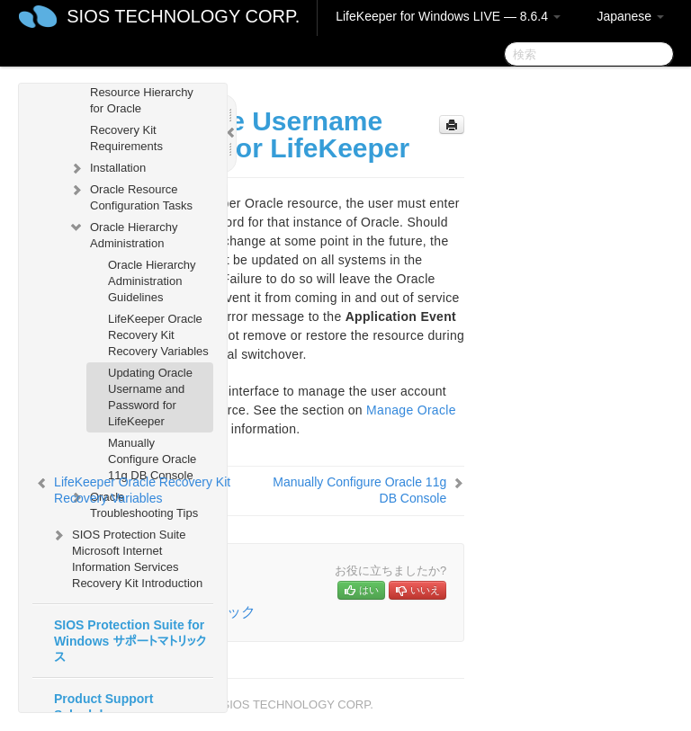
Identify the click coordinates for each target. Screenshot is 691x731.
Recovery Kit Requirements (126, 138)
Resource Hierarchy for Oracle (141, 100)
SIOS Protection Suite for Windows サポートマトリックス (130, 641)
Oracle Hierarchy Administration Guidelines (152, 281)
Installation (107, 168)
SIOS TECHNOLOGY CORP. (183, 16)
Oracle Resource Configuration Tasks (130, 195)
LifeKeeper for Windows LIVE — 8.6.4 (448, 16)
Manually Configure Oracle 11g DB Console (152, 459)
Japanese (630, 16)
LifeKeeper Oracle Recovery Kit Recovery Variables (158, 335)
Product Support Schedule (103, 706)
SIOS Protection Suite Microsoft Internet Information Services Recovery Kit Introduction (126, 557)
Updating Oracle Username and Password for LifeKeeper (150, 397)
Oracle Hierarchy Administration (123, 233)
